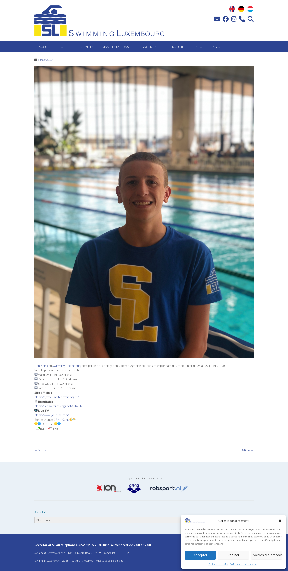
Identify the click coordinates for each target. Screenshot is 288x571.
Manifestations (115, 47)
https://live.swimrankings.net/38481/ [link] (58, 406)
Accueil (45, 47)
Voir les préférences (267, 555)
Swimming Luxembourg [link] (66, 365)
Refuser (233, 555)
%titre (247, 450)
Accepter (200, 555)
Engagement (148, 47)
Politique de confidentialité (243, 564)
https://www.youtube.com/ (51, 415)
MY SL (217, 47)
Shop (200, 47)
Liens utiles (177, 47)
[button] (280, 521)
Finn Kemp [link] (41, 365)
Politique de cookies (218, 564)
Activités (86, 47)
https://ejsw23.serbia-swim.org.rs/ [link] (56, 397)
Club (65, 47)
